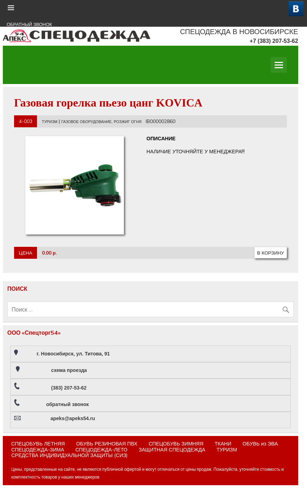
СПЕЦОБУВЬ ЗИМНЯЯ (176, 443)
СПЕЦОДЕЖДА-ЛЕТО (101, 449)
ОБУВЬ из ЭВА (260, 443)
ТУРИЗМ (49, 121)
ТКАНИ (223, 443)
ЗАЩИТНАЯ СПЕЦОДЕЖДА (172, 449)
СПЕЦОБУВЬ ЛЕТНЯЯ (38, 443)
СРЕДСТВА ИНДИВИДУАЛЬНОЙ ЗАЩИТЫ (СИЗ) (69, 455)
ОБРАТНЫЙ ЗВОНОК (29, 24)
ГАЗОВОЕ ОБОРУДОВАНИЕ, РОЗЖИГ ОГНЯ (101, 121)
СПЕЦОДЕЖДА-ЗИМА (37, 449)
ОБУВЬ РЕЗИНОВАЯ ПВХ (106, 443)
